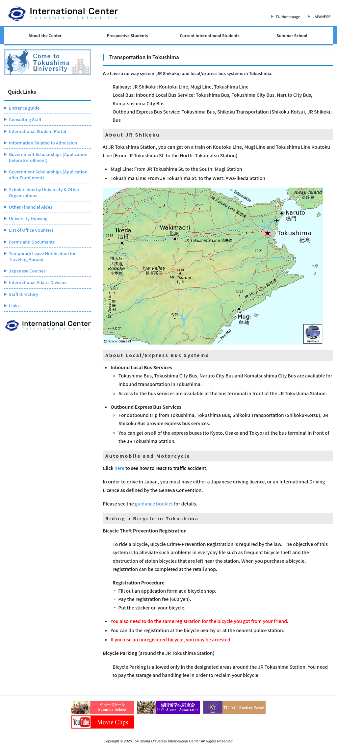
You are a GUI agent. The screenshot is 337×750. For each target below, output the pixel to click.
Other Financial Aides (30, 207)
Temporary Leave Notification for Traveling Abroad (42, 256)
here (119, 468)
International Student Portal (37, 131)
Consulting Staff (25, 119)
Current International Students (210, 35)
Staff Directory (23, 294)
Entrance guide (24, 108)
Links (14, 305)
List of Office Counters (31, 230)
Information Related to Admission (43, 143)
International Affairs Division (38, 282)
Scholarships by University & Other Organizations (44, 192)
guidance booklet (154, 503)
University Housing (28, 218)
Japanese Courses (27, 271)
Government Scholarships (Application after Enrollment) (48, 174)
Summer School (291, 35)
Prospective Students (127, 35)
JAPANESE (321, 16)
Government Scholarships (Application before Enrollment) (48, 157)
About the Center (45, 35)
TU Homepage (288, 16)
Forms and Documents (32, 242)
